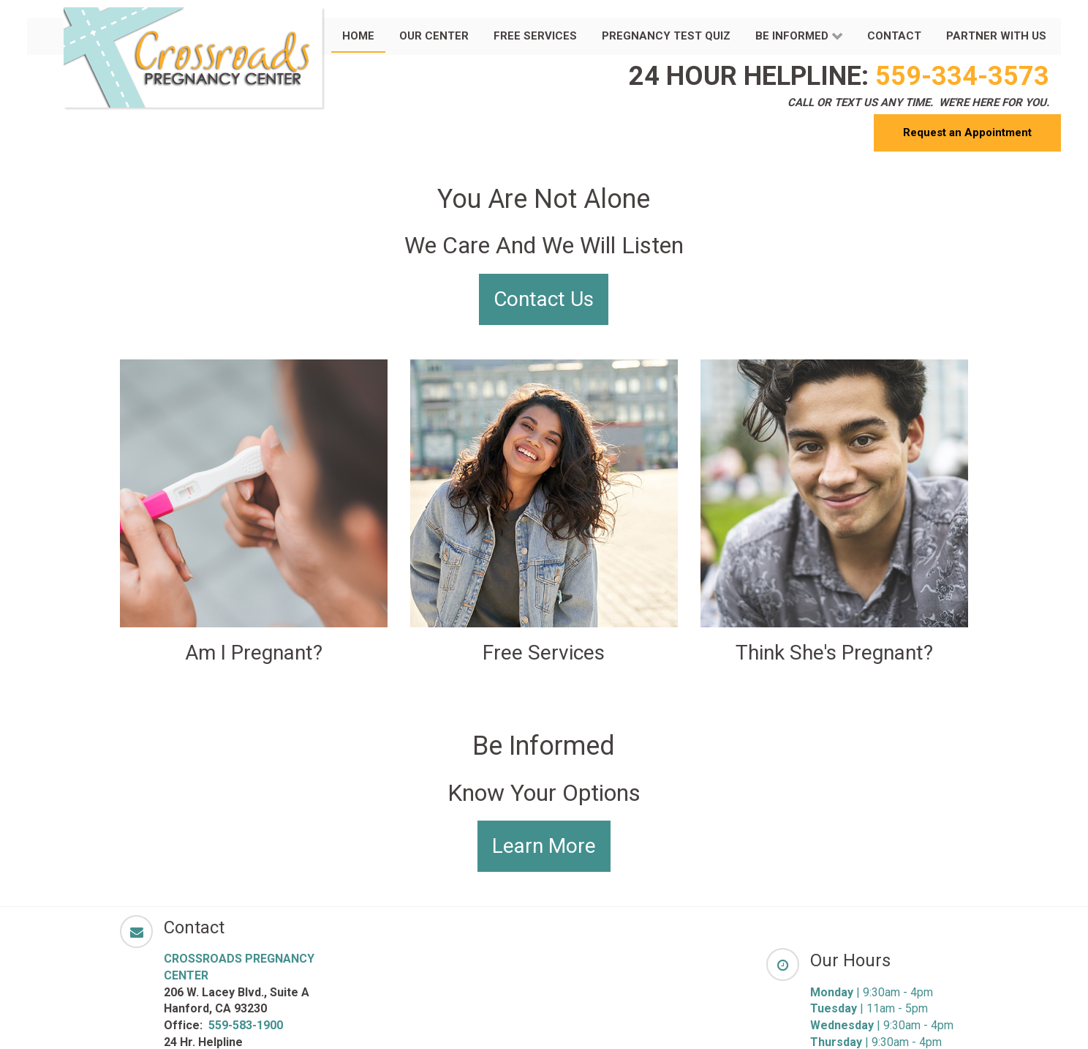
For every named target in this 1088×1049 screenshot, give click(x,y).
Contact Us (544, 299)
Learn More (544, 846)
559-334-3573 (962, 76)
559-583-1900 (245, 1025)
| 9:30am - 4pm (871, 992)
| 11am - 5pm (869, 1008)
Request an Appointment (967, 132)
